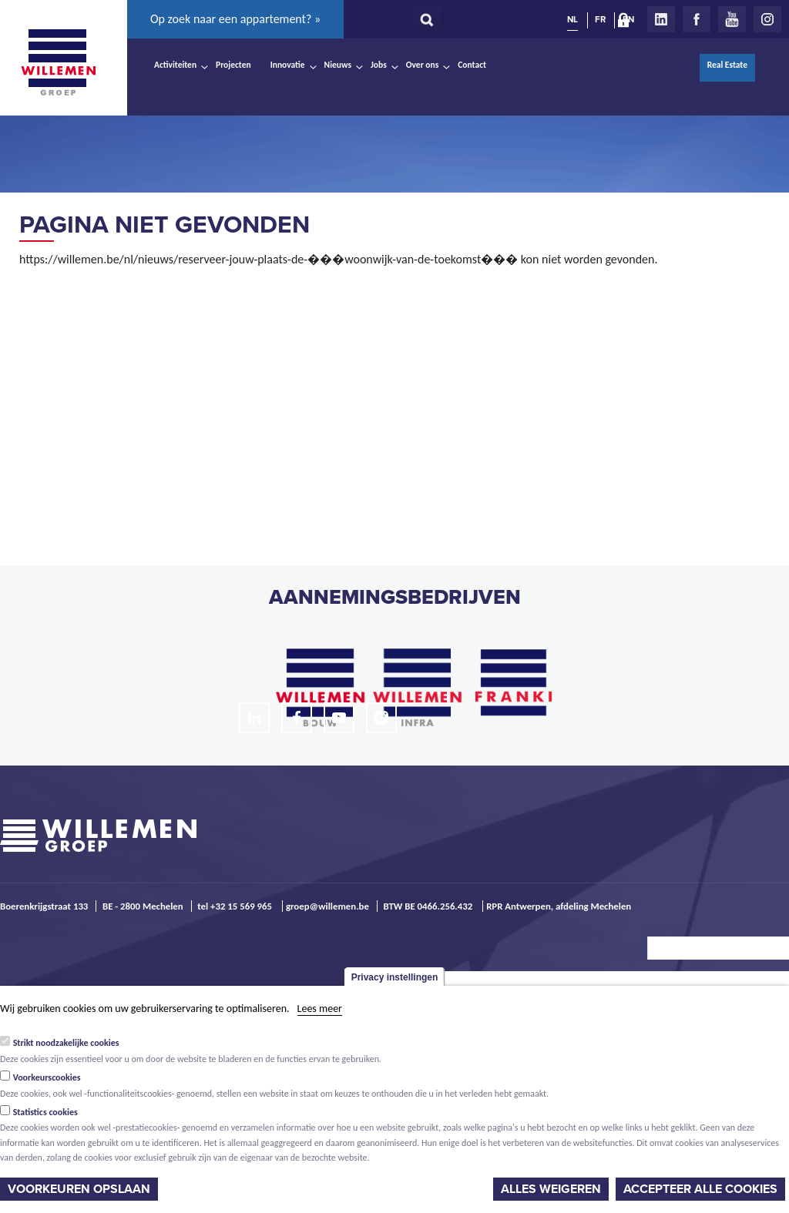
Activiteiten (175, 64)
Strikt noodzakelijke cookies (66, 1042)
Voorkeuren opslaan (79, 1189)
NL (572, 19)
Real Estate (727, 64)
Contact (472, 64)
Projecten (233, 64)
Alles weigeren (551, 1189)
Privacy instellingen (394, 977)
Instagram (767, 19)
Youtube (732, 19)
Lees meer (319, 1008)
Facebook (696, 19)
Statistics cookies (45, 1112)
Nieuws (337, 64)
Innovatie (287, 64)
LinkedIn (661, 19)
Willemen (58, 62)
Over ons (422, 64)
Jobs (379, 64)
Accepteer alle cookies (700, 1189)
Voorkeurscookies (47, 1077)
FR (600, 19)
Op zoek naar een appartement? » (235, 19)
